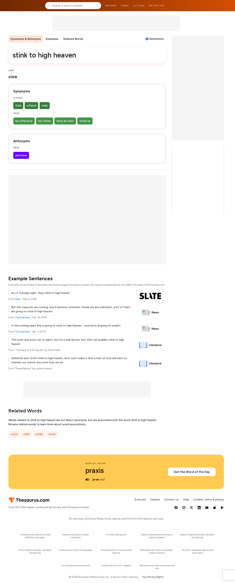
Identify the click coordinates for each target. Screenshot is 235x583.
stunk (52, 434)
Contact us (171, 499)
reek (45, 105)
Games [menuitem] (125, 5)
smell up (84, 121)
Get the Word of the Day (192, 472)
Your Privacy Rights (153, 576)
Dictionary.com (209, 6)
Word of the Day (95, 463)
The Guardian (22, 317)
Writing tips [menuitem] (157, 5)
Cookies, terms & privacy (208, 499)
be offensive (24, 121)
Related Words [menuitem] (73, 39)
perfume (21, 155)
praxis (94, 470)
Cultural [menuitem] (139, 5)
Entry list (140, 499)
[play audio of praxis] (87, 479)
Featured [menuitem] (111, 5)
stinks (39, 434)
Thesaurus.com (25, 5)
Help (186, 499)
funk (18, 105)
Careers (155, 499)
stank (14, 434)
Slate (18, 299)
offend (31, 105)
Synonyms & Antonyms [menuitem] (25, 39)
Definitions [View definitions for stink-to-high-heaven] (156, 39)
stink (26, 434)
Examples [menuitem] (52, 39)
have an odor (65, 121)
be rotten (44, 121)
